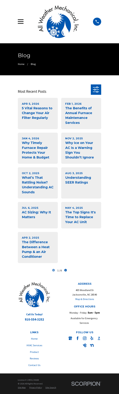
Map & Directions (84, 299)
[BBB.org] (99, 338)
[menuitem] (22, 387)
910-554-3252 (34, 319)
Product (34, 352)
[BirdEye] (84, 345)
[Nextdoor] (92, 345)
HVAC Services (34, 345)
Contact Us (34, 365)
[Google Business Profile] (70, 338)
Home (34, 338)
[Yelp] (92, 338)
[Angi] (77, 345)
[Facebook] (77, 338)
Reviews (34, 358)
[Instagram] (84, 338)
